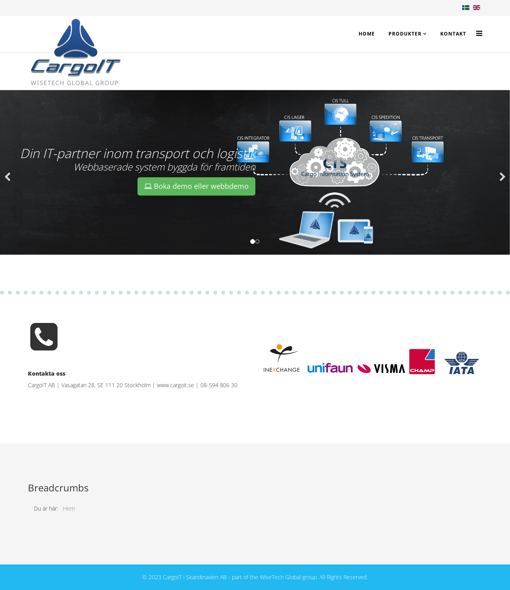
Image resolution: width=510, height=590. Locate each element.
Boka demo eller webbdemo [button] (196, 186)
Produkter (405, 33)
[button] (8, 172)
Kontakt (453, 33)
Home (367, 33)
